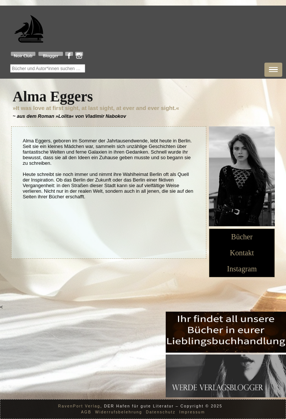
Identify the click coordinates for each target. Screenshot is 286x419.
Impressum (192, 412)
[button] (273, 70)
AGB (86, 412)
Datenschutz (161, 412)
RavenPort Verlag (79, 406)
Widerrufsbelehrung (118, 412)
